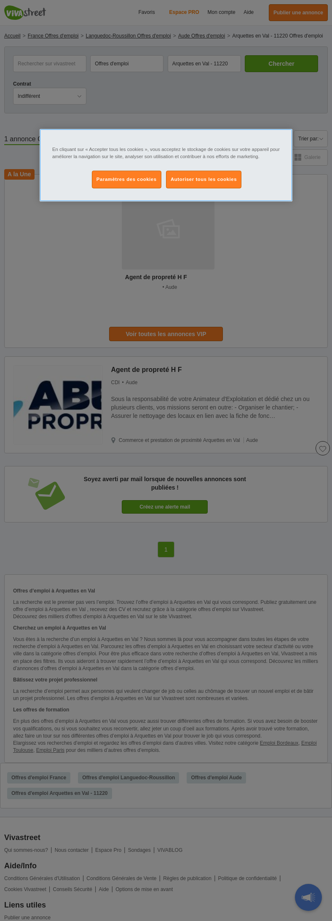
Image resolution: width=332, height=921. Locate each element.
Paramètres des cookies (126, 178)
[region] (166, 165)
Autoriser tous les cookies (204, 178)
